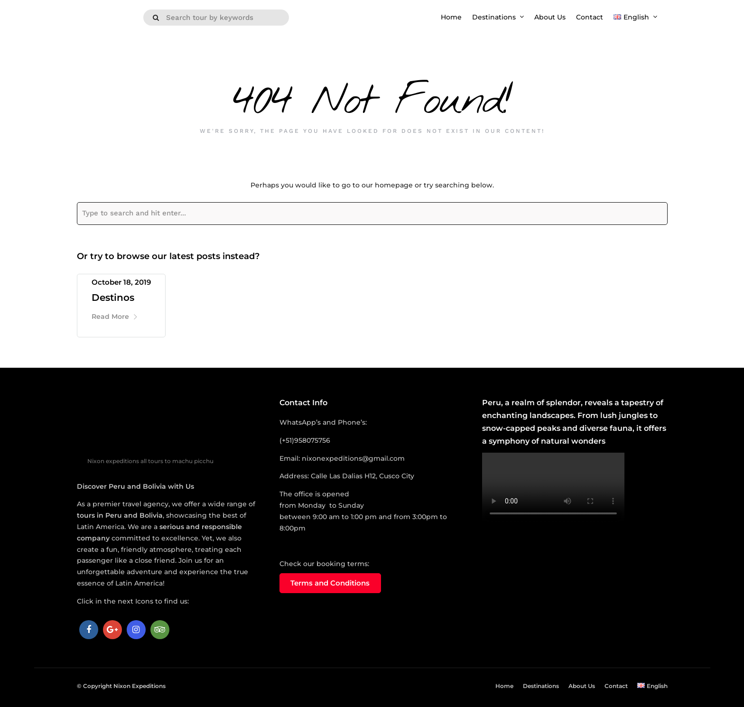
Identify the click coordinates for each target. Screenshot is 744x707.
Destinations (494, 17)
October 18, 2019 (121, 282)
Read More (115, 316)
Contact (589, 17)
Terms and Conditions (330, 582)
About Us (550, 17)
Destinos (113, 297)
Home (451, 17)
